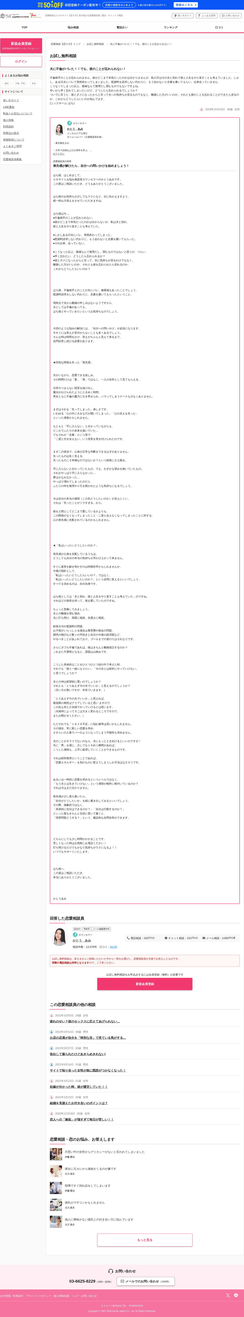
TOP (24, 27)
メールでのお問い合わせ (146, 1281)
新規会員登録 (145, 984)
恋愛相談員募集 (12, 159)
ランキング (171, 27)
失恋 (34, 83)
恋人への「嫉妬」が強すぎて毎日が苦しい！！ (82, 1119)
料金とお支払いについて (17, 113)
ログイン (21, 61)
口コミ (219, 27)
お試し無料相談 (95, 44)
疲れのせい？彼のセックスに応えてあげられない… (85, 1021)
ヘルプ (75, 1295)
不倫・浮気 (20, 83)
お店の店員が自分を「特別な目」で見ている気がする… (88, 1037)
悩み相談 (73, 27)
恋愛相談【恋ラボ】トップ (66, 44)
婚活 (7, 83)
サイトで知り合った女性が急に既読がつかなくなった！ (88, 1070)
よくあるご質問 (12, 146)
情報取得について (13, 139)
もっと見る (144, 1240)
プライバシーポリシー (38, 1295)
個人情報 (8, 120)
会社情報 (5, 1295)
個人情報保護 (61, 1295)
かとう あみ (75, 128)
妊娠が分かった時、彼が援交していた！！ (79, 1086)
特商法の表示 (11, 133)
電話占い (122, 27)
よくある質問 (208, 15)
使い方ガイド (184, 15)
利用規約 (8, 126)
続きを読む (59, 154)
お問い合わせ (232, 15)
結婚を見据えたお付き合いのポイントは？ (79, 1103)
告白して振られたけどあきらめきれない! (78, 1054)
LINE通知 (8, 106)
